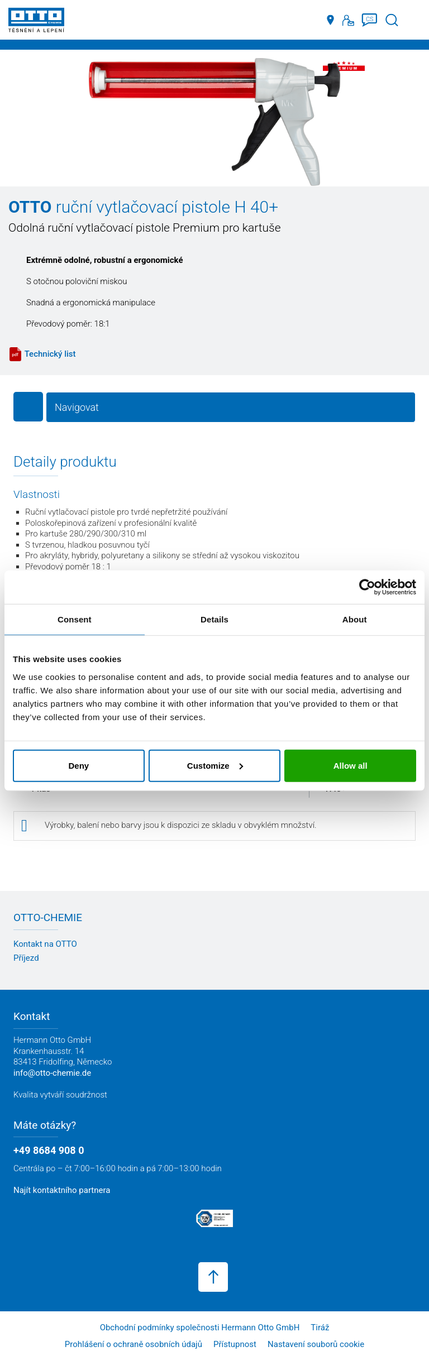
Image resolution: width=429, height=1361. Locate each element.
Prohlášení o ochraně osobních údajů (133, 1344)
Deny (78, 765)
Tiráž (320, 1327)
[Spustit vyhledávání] (391, 20)
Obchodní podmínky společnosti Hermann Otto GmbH (200, 1327)
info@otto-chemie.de (52, 1073)
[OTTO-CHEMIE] (36, 22)
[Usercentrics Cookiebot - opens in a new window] (367, 587)
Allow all (350, 765)
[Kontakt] (348, 20)
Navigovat (77, 407)
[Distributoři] (330, 20)
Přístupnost (234, 1344)
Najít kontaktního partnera (61, 1190)
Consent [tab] (75, 619)
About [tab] (354, 619)
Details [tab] (214, 619)
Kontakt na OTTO (45, 944)
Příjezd (26, 958)
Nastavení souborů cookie (316, 1344)
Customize (215, 765)
